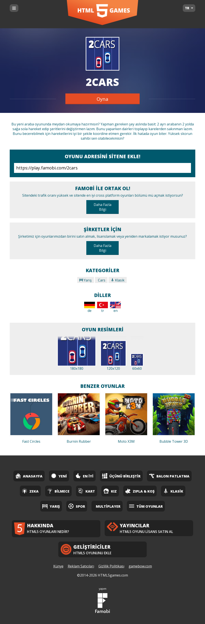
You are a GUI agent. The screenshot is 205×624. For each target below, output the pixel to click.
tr (102, 307)
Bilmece (58, 491)
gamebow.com (140, 566)
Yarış (85, 280)
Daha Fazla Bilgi (102, 207)
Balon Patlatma (169, 476)
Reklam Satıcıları (81, 566)
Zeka (30, 491)
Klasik (118, 280)
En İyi (84, 476)
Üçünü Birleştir (121, 476)
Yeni (59, 476)
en (115, 307)
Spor (76, 506)
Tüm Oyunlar (146, 506)
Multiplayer (108, 506)
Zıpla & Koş (140, 491)
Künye (58, 566)
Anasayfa (29, 476)
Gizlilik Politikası (111, 566)
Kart (86, 491)
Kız (110, 491)
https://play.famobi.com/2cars (102, 168)
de (89, 307)
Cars (101, 280)
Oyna (102, 99)
